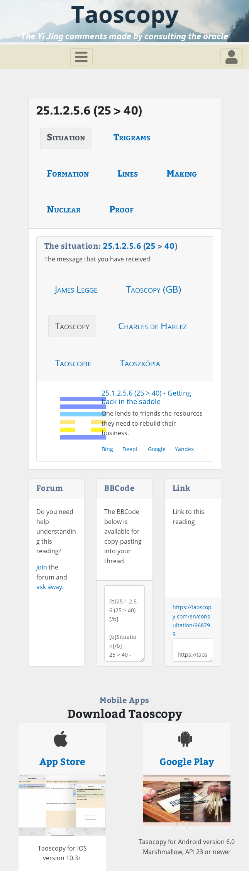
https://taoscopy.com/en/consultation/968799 (193, 650)
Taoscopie (73, 362)
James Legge (76, 289)
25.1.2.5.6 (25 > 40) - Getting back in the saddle (146, 397)
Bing (107, 449)
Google (157, 449)
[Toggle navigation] (81, 57)
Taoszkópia (140, 362)
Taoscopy (72, 325)
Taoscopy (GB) (153, 289)
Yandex (184, 449)
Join (41, 567)
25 (107, 245)
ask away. (50, 587)
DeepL (130, 449)
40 (169, 245)
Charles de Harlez (152, 325)
